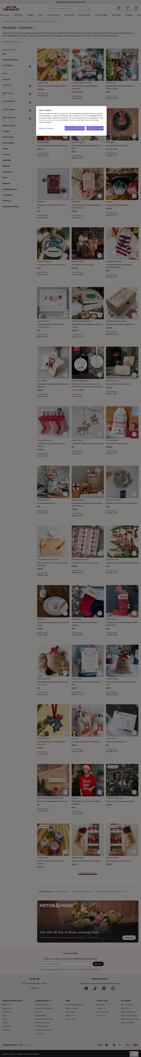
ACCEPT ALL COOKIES (94, 128)
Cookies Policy (47, 120)
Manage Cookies (46, 128)
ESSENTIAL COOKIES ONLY (75, 128)
